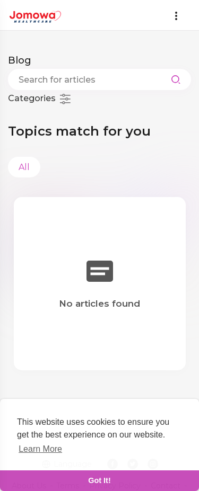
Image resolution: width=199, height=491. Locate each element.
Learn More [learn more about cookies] (40, 448)
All (24, 167)
